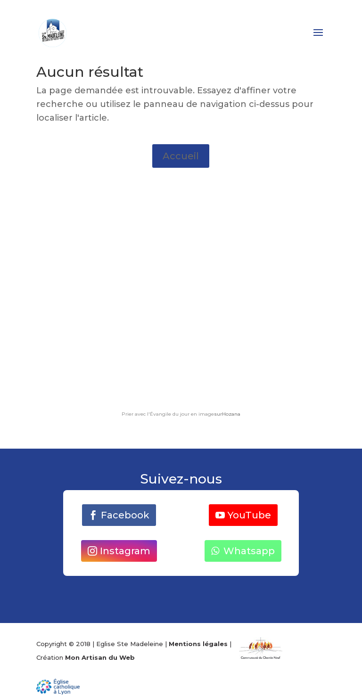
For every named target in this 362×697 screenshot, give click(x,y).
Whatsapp (249, 551)
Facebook (125, 515)
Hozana (231, 414)
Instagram (125, 551)
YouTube (249, 515)
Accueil (181, 156)
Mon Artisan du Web (100, 657)
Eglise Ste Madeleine (129, 644)
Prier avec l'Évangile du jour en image (168, 414)
